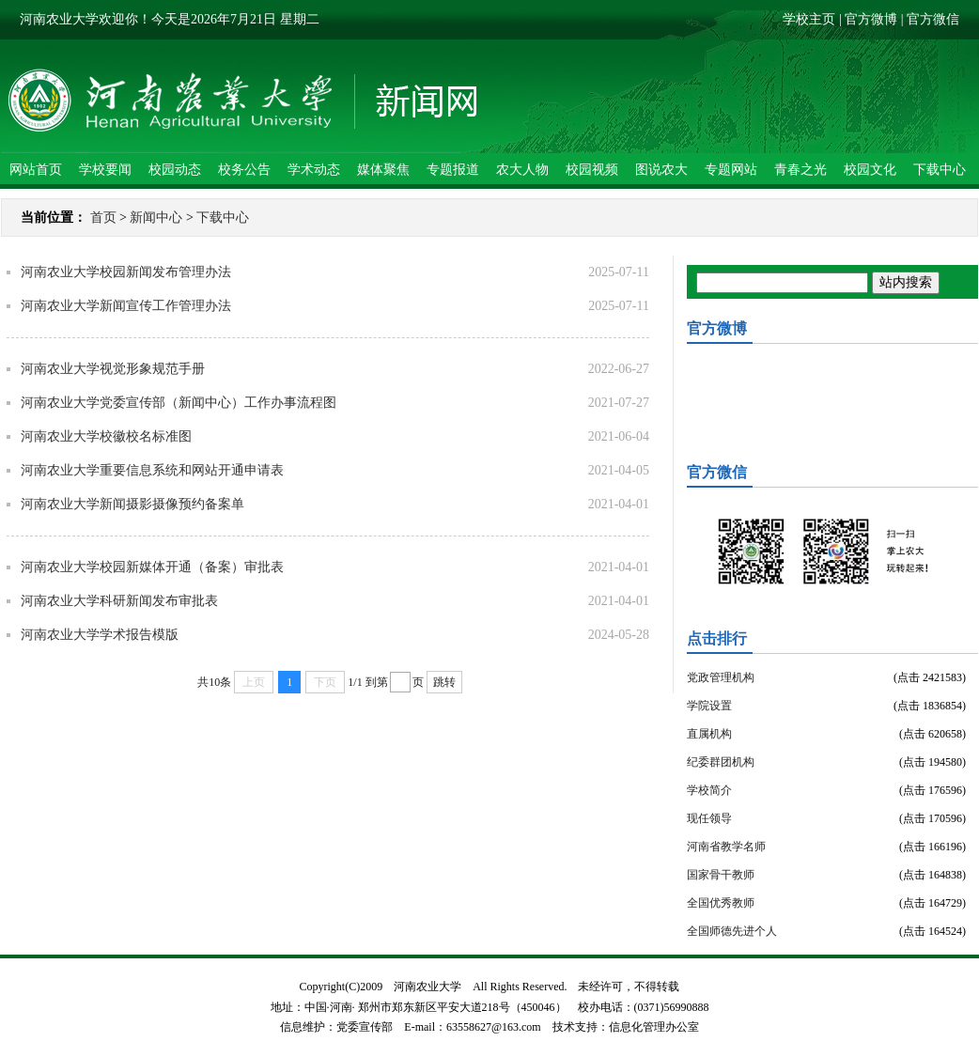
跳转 (444, 682)
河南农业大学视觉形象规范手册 (113, 369)
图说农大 (661, 170)
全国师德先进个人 (732, 931)
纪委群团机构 (720, 762)
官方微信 (933, 19)
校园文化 (870, 170)
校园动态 (174, 170)
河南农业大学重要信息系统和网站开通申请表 (152, 470)
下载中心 (939, 170)
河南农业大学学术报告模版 (100, 635)
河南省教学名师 (726, 846)
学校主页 (809, 19)
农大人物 (522, 170)
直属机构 (709, 733)
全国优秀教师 (720, 902)
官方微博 (871, 19)
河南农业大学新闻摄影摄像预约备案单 (132, 504)
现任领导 (709, 818)
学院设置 (709, 705)
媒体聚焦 (383, 170)
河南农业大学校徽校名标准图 (106, 436)
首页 (103, 217)
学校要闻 (105, 170)
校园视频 (592, 170)
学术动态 (313, 170)
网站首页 (35, 170)
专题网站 (731, 170)
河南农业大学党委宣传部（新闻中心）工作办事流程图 (178, 403)
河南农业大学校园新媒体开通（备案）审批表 (152, 567)
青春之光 (800, 170)
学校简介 (709, 790)
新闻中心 (156, 217)
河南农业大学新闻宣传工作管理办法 (126, 306)
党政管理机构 (720, 677)
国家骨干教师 (720, 874)
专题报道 (453, 170)
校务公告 (244, 170)
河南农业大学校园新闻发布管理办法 (126, 272)
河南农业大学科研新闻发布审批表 (119, 601)
